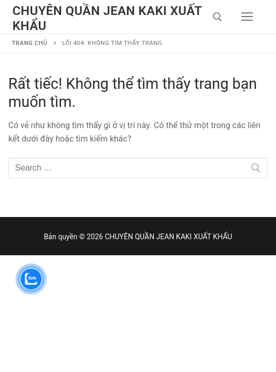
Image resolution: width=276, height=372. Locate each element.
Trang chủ (30, 43)
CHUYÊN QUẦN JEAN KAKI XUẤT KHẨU (107, 18)
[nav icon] (247, 17)
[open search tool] (217, 17)
